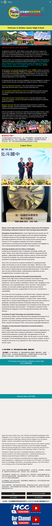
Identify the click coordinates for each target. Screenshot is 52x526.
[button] (2, 2)
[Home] (13, 493)
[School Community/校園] (39, 494)
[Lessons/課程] (13, 497)
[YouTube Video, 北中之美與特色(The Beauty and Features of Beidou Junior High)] (26, 380)
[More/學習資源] (39, 497)
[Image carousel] (26, 205)
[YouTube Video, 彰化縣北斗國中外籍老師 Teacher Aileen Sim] (26, 416)
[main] (26, 28)
